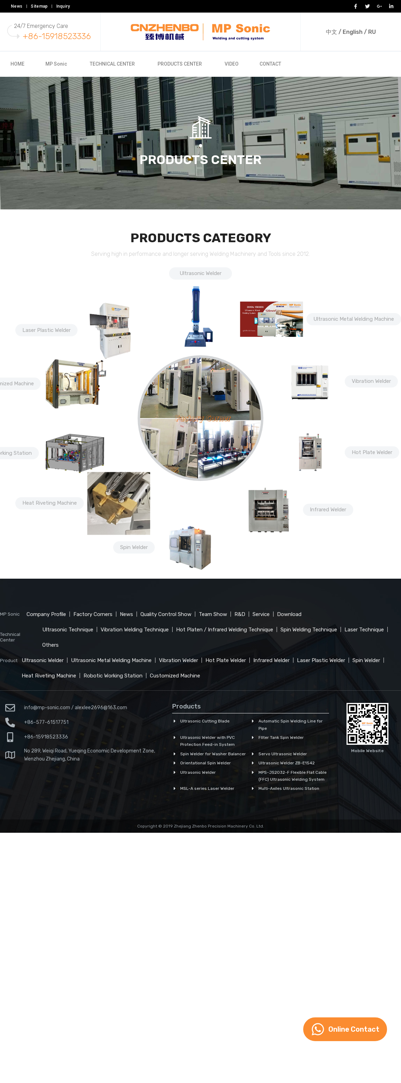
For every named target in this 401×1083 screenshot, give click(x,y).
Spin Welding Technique (308, 629)
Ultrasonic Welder (200, 273)
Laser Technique (364, 629)
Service (261, 614)
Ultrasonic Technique (67, 629)
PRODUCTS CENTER (180, 64)
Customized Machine (175, 676)
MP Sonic (56, 64)
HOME (17, 64)
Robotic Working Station (113, 676)
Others (50, 645)
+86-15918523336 (57, 36)
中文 (331, 32)
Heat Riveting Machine (49, 676)
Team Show (213, 614)
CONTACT (270, 64)
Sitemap (39, 6)
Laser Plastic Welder (46, 330)
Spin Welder (366, 660)
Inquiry (63, 6)
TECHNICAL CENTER (112, 64)
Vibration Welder (371, 381)
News (16, 6)
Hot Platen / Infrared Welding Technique (224, 629)
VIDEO (232, 64)
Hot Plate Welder (372, 452)
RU (372, 32)
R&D (239, 614)
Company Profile (46, 614)
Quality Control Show (165, 614)
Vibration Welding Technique (135, 629)
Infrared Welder (328, 509)
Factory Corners (92, 614)
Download (289, 614)
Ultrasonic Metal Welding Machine (353, 319)
